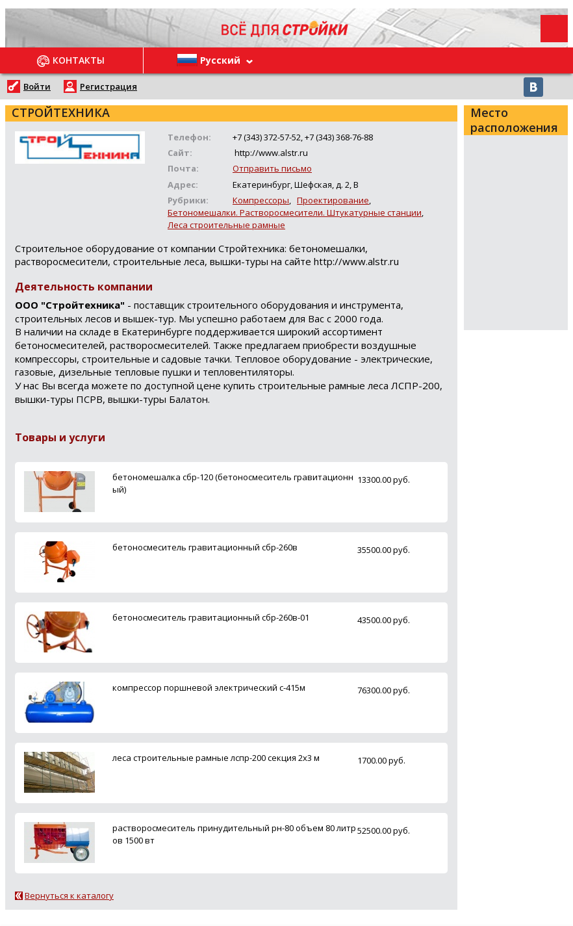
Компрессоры (261, 200)
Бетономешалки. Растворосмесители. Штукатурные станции (295, 212)
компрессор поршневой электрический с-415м (208, 687)
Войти (37, 86)
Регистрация (108, 86)
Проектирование (333, 200)
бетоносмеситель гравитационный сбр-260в (205, 547)
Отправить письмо (272, 168)
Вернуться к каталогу (69, 895)
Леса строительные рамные (226, 225)
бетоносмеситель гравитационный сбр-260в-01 (210, 617)
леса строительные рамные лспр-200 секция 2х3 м (216, 758)
